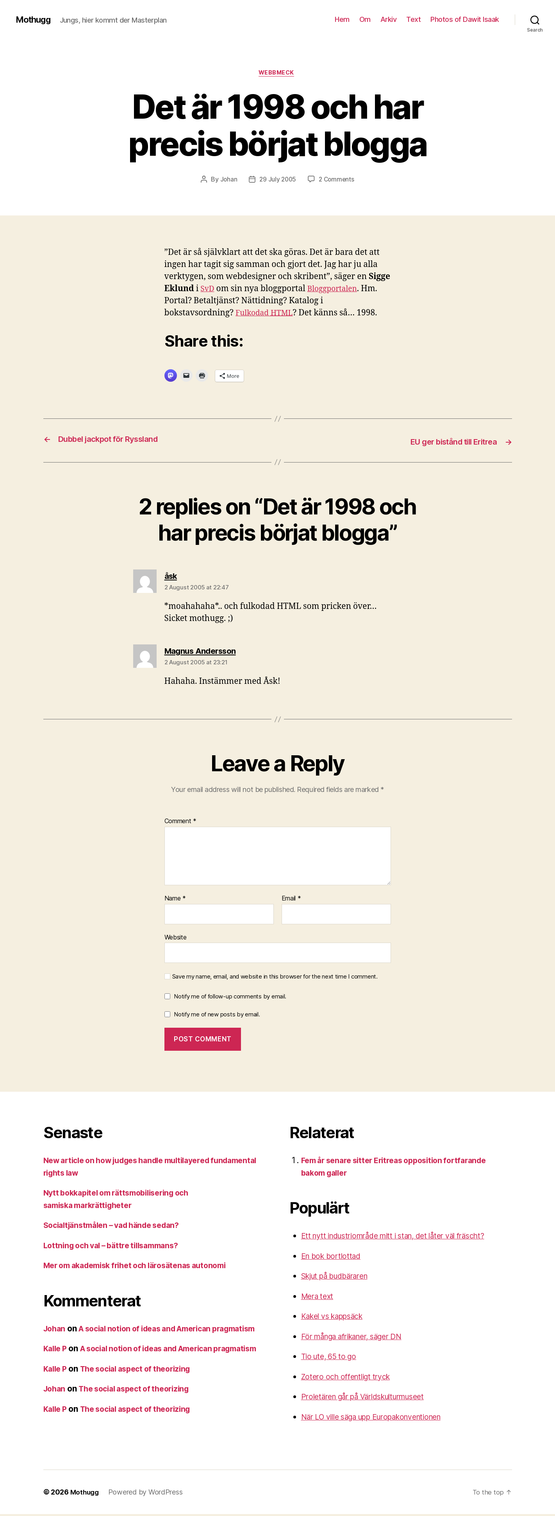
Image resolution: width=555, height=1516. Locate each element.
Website (175, 937)
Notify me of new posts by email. (217, 1014)
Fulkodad (267, 314)
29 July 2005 (277, 181)
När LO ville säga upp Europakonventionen (382, 1417)
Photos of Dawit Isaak (464, 19)
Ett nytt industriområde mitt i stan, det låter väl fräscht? (405, 1236)
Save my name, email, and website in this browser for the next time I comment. (275, 977)
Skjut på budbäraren (340, 1276)
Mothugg (35, 19)
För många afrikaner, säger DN (359, 1337)
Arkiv (388, 19)
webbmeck (277, 73)
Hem (342, 19)
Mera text (319, 1296)
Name (175, 899)
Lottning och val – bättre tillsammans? (117, 1246)
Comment (180, 822)
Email (291, 899)
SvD (208, 290)
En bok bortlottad (333, 1256)
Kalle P (56, 1361)
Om (365, 19)
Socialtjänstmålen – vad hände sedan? (118, 1226)
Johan (227, 181)
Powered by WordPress (147, 1494)
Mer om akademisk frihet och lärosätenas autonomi (143, 1266)
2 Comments (337, 181)
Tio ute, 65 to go (331, 1357)
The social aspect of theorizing (143, 1394)
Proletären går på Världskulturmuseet (372, 1397)
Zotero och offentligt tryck (350, 1377)
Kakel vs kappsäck (336, 1317)
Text (413, 19)
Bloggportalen (336, 290)
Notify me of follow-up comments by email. (230, 996)
